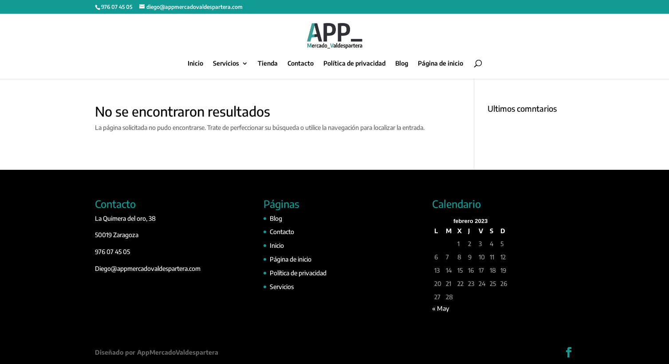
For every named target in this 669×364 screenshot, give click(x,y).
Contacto (300, 63)
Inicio (195, 63)
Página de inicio (440, 63)
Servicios (226, 63)
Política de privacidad (354, 63)
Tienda (268, 63)
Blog (401, 63)
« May (440, 308)
